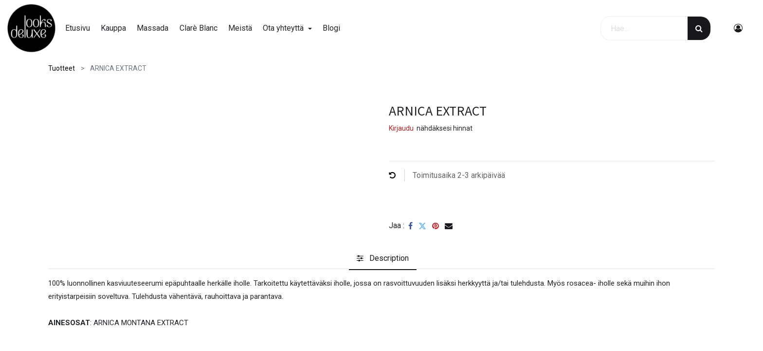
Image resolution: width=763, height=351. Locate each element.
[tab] (383, 258)
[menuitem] (81, 28)
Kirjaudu (401, 128)
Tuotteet (61, 68)
